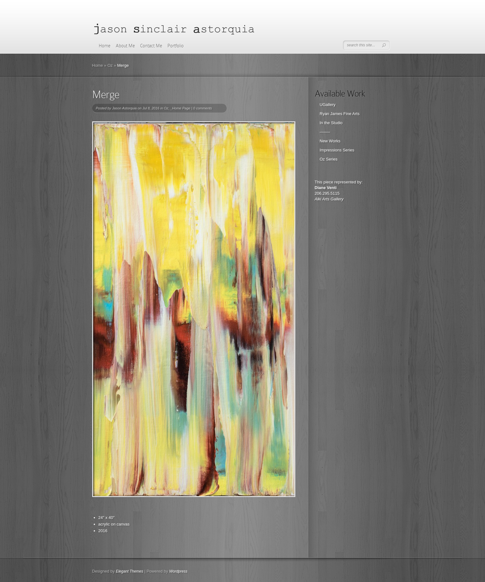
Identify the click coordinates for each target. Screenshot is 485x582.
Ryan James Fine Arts (340, 113)
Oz (110, 65)
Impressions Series (337, 150)
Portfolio (175, 45)
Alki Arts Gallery (329, 199)
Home (104, 45)
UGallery (328, 104)
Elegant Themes (129, 571)
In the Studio (331, 122)
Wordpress (178, 571)
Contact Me (151, 45)
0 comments (202, 108)
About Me (125, 45)
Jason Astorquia (124, 108)
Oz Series (329, 159)
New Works (330, 141)
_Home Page (180, 108)
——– (325, 132)
